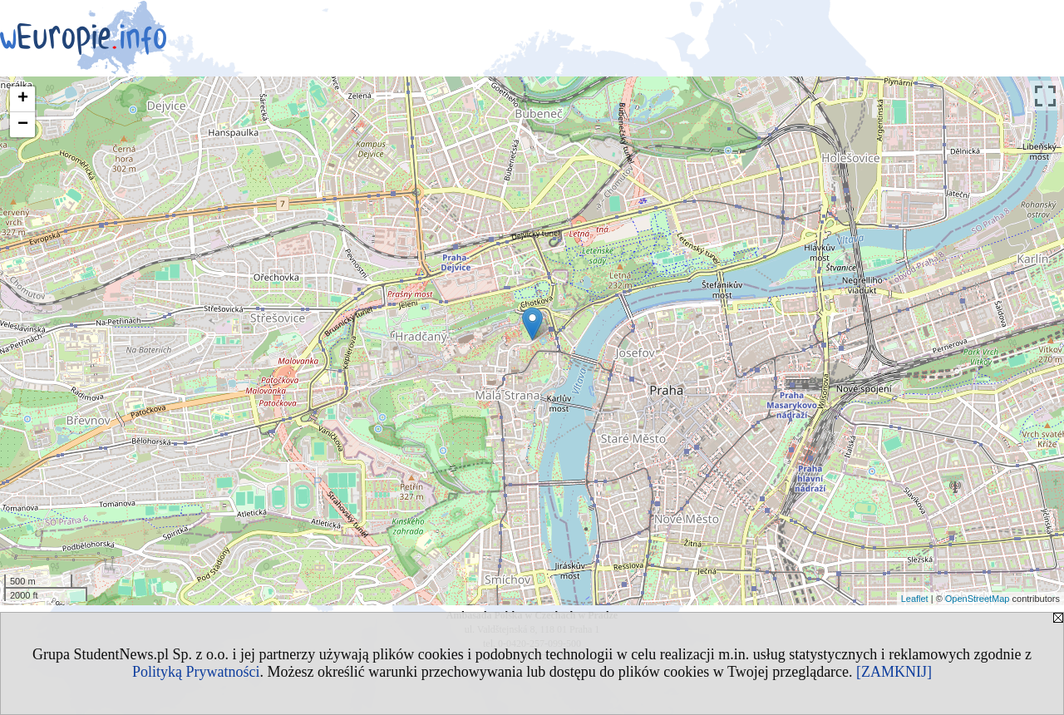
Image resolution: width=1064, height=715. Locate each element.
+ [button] (22, 98)
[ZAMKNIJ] (894, 671)
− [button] (22, 124)
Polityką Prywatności (196, 671)
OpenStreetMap (977, 599)
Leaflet (915, 599)
